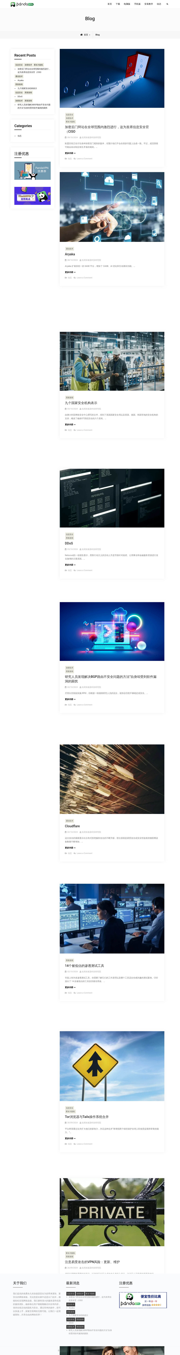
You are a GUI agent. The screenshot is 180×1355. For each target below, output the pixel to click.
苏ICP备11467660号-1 (112, 1350)
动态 (159, 4)
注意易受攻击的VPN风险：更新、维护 (92, 1089)
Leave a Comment (84, 158)
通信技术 (69, 248)
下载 (118, 4)
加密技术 (69, 118)
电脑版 (127, 4)
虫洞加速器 (76, 1350)
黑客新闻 (69, 357)
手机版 (137, 4)
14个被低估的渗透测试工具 (84, 838)
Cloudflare (72, 716)
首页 (110, 4)
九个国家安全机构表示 (81, 362)
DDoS (69, 477)
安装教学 (148, 4)
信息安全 (69, 114)
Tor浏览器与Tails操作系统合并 (87, 964)
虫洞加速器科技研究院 (91, 137)
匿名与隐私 (70, 121)
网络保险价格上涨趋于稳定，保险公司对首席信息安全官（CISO (110, 1215)
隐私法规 (69, 1206)
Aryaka (70, 254)
